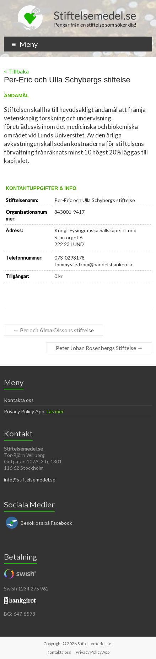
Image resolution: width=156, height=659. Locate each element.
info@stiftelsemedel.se (29, 479)
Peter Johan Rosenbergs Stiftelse (99, 347)
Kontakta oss (19, 400)
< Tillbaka (16, 71)
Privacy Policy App (24, 411)
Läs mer (55, 411)
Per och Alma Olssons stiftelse (53, 330)
